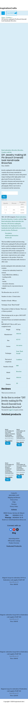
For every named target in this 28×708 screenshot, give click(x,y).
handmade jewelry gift (7, 228)
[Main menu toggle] (3, 13)
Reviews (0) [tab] (8, 238)
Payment (14, 504)
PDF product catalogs (14, 541)
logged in (11, 410)
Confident (19, 359)
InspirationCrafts (8, 8)
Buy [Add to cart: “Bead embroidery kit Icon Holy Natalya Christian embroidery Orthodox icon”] (19, 444)
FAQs (14, 502)
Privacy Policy (14, 506)
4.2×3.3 (18, 339)
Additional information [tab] (11, 235)
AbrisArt (18, 333)
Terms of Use (14, 500)
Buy (4, 196)
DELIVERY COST (14, 495)
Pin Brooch (14, 230)
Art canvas (19, 345)
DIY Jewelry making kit (14, 223)
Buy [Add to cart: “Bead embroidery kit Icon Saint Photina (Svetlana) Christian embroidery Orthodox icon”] (8, 479)
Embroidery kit (5, 226)
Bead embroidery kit (17, 221)
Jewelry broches (5, 230)
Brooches (14, 150)
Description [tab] (8, 233)
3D (17, 383)
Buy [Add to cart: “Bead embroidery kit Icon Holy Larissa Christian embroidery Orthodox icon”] (19, 477)
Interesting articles (14, 538)
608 (17, 365)
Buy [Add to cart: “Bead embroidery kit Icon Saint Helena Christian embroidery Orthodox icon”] (8, 443)
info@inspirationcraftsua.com (17, 520)
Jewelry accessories (20, 228)
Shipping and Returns (14, 497)
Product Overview (14, 543)
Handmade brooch (16, 226)
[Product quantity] (9, 193)
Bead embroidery (6, 150)
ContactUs (14, 493)
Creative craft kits (6, 152)
